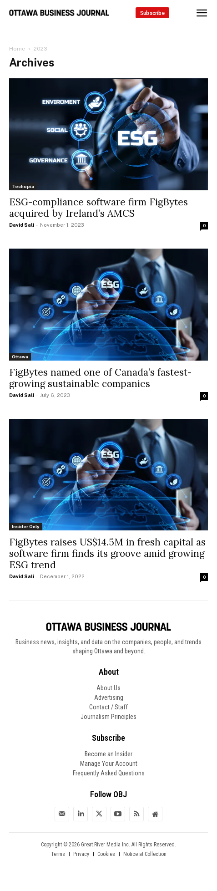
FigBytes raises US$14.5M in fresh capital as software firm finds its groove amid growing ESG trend (107, 553)
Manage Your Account (108, 763)
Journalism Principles (108, 716)
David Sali (21, 225)
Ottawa (20, 356)
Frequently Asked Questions (109, 773)
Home (17, 49)
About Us (108, 688)
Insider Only (26, 526)
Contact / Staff (108, 707)
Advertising (108, 697)
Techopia (23, 186)
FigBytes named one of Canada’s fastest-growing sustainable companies (100, 378)
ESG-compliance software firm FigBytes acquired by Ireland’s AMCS (98, 207)
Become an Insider (108, 754)
